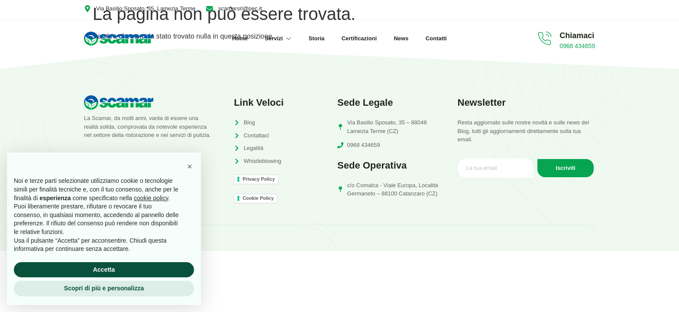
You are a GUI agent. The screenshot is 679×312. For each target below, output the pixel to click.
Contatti (437, 38)
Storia (316, 38)
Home (239, 38)
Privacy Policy (258, 179)
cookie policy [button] (151, 198)
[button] (190, 166)
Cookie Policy (258, 198)
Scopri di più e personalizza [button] (104, 288)
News (401, 38)
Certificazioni (359, 38)
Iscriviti (566, 168)
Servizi (277, 38)
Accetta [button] (104, 269)
